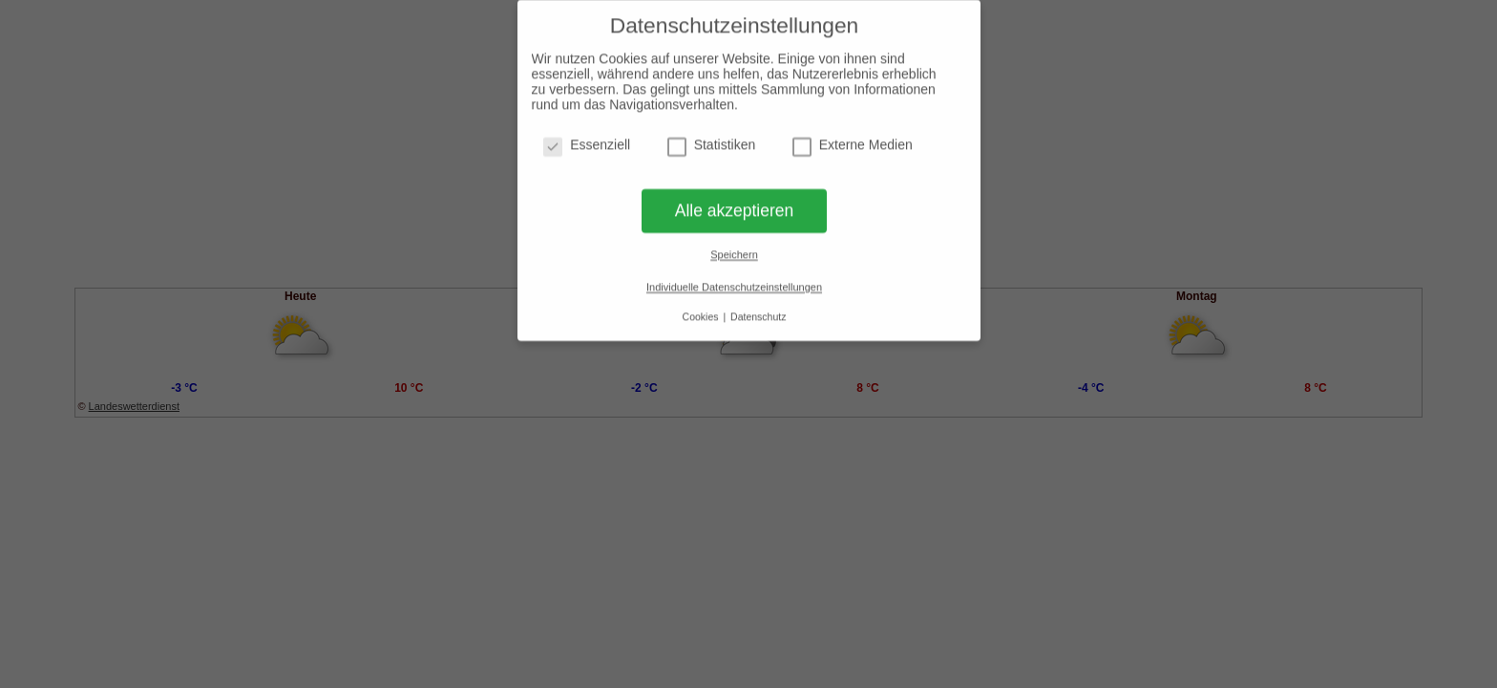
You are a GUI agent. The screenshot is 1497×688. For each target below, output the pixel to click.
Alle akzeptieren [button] (734, 205)
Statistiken (711, 139)
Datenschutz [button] (758, 311)
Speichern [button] (734, 250)
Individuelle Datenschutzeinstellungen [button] (734, 282)
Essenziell (586, 139)
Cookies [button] (702, 311)
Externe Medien (852, 139)
